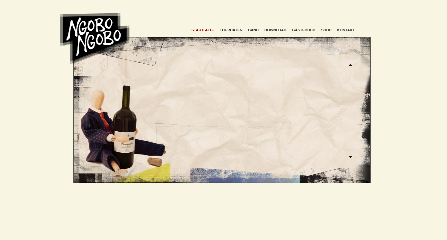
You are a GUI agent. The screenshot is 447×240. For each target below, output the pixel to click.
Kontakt (346, 30)
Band (253, 30)
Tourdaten (231, 30)
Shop (326, 30)
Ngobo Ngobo (95, 38)
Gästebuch (303, 30)
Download (275, 30)
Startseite (203, 30)
